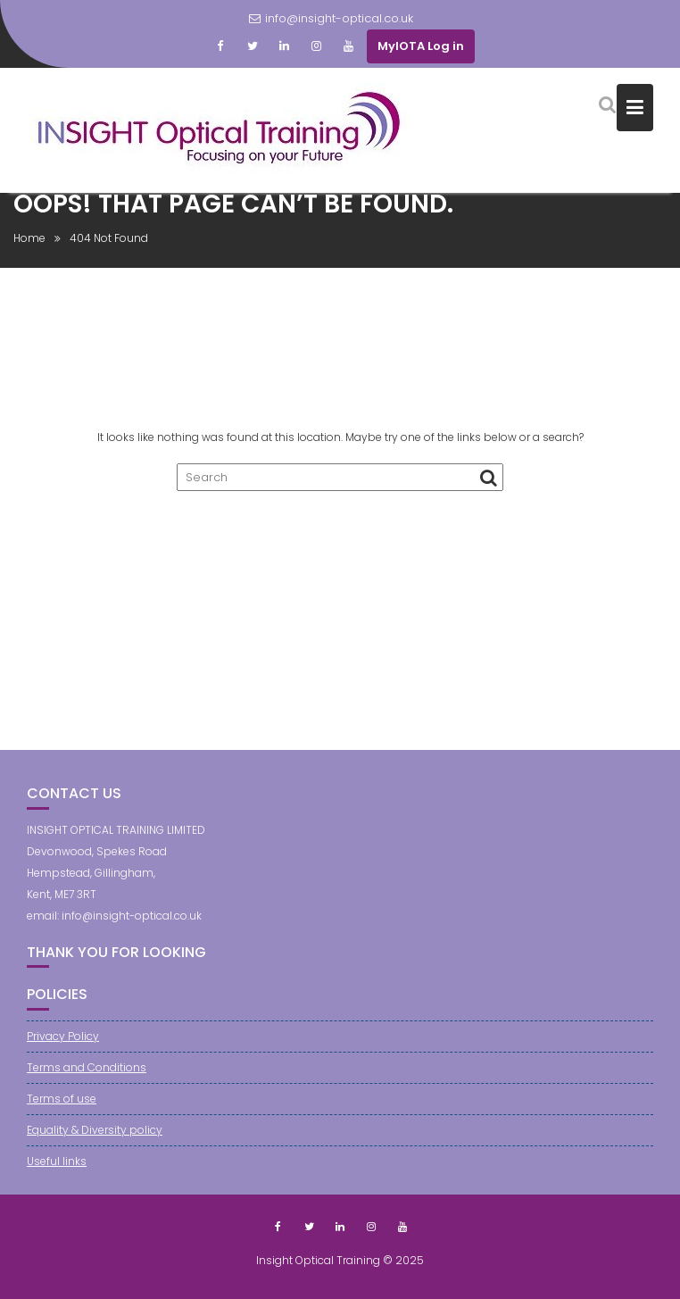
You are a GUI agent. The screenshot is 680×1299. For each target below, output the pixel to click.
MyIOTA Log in (420, 45)
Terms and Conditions (86, 1067)
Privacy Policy (63, 1036)
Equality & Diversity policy (94, 1129)
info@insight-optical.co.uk (331, 18)
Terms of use (61, 1098)
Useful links (57, 1161)
